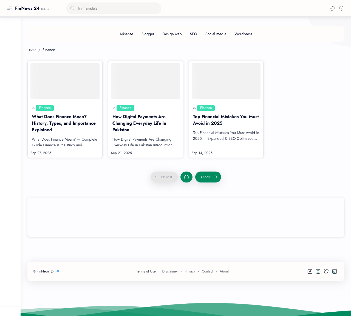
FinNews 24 (27, 8)
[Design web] (172, 34)
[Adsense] (126, 34)
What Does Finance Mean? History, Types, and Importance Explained (64, 123)
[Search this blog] (113, 8)
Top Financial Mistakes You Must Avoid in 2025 (226, 120)
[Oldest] (208, 177)
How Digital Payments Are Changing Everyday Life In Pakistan (139, 123)
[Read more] (91, 152)
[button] (332, 8)
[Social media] (215, 34)
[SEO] (193, 34)
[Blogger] (147, 34)
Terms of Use (146, 271)
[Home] (186, 177)
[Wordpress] (243, 34)
